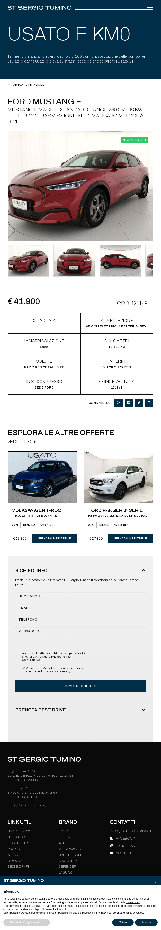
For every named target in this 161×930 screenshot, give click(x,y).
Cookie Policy (37, 805)
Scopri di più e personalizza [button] (26, 922)
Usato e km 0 (19, 831)
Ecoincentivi (19, 843)
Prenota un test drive (54, 538)
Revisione (16, 860)
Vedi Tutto (19, 441)
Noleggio (16, 837)
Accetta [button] (146, 922)
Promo (14, 849)
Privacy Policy (60, 656)
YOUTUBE (124, 853)
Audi (62, 843)
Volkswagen (70, 849)
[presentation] (6, 544)
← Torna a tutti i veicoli (26, 84)
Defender (67, 866)
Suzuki (64, 837)
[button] (155, 882)
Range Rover (71, 855)
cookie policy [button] (133, 902)
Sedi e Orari (18, 866)
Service (15, 855)
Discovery (68, 860)
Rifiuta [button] (123, 922)
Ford (63, 831)
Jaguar (65, 872)
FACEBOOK (125, 838)
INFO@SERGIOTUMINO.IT (130, 831)
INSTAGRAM (126, 846)
